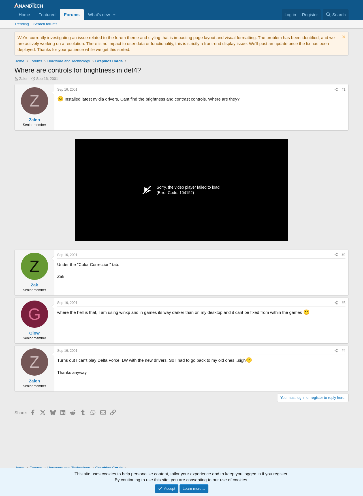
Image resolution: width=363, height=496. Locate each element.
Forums (72, 14)
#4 (343, 351)
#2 (343, 255)
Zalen (24, 78)
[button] (114, 14)
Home (24, 14)
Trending (21, 24)
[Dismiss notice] (343, 38)
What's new (99, 14)
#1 (343, 89)
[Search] (336, 14)
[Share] (336, 89)
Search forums (45, 24)
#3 (343, 303)
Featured (47, 14)
